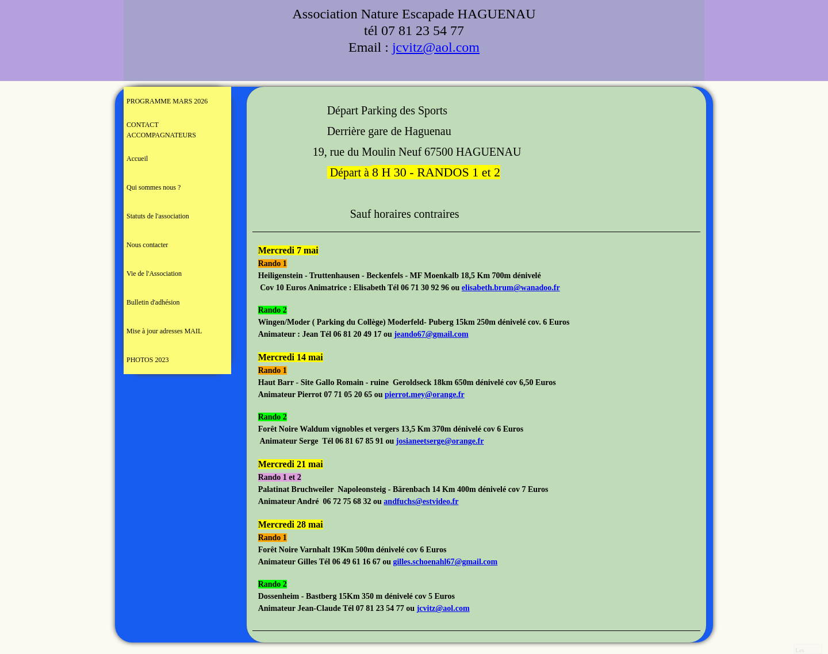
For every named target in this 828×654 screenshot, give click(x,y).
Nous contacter (147, 245)
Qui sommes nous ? (153, 187)
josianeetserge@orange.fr (440, 441)
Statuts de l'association (157, 216)
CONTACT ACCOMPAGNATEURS (161, 130)
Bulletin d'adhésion (152, 302)
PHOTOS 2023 (147, 360)
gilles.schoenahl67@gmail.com (445, 561)
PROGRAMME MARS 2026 (167, 101)
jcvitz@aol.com (436, 47)
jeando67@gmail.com (431, 334)
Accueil (137, 159)
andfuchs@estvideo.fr (421, 501)
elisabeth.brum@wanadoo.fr (511, 287)
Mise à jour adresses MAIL (164, 331)
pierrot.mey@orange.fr (425, 394)
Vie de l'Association (154, 274)
